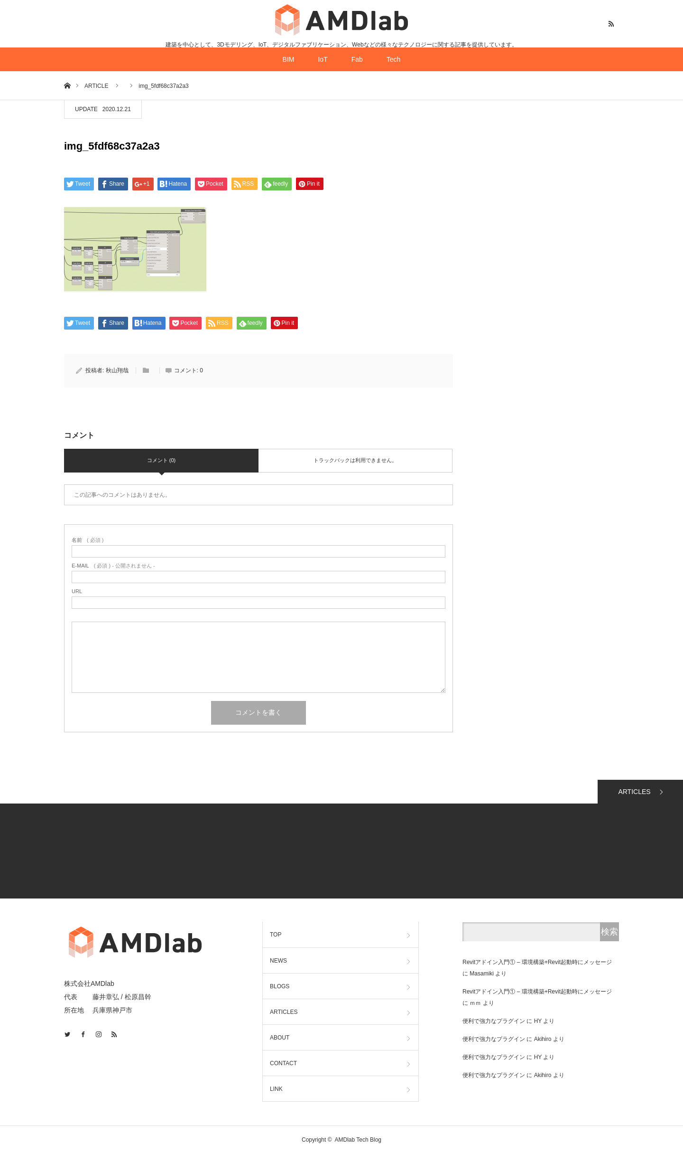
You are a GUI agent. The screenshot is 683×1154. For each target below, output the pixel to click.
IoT (322, 59)
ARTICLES (634, 791)
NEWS (278, 960)
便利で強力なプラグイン (493, 1021)
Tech (394, 59)
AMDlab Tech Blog (358, 1139)
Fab (357, 59)
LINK (276, 1089)
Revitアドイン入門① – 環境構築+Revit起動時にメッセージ (537, 962)
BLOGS (279, 986)
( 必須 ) (87, 540)
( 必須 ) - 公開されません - (113, 565)
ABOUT (279, 1037)
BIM (289, 59)
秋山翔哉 (117, 370)
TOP (275, 934)
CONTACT (283, 1063)
